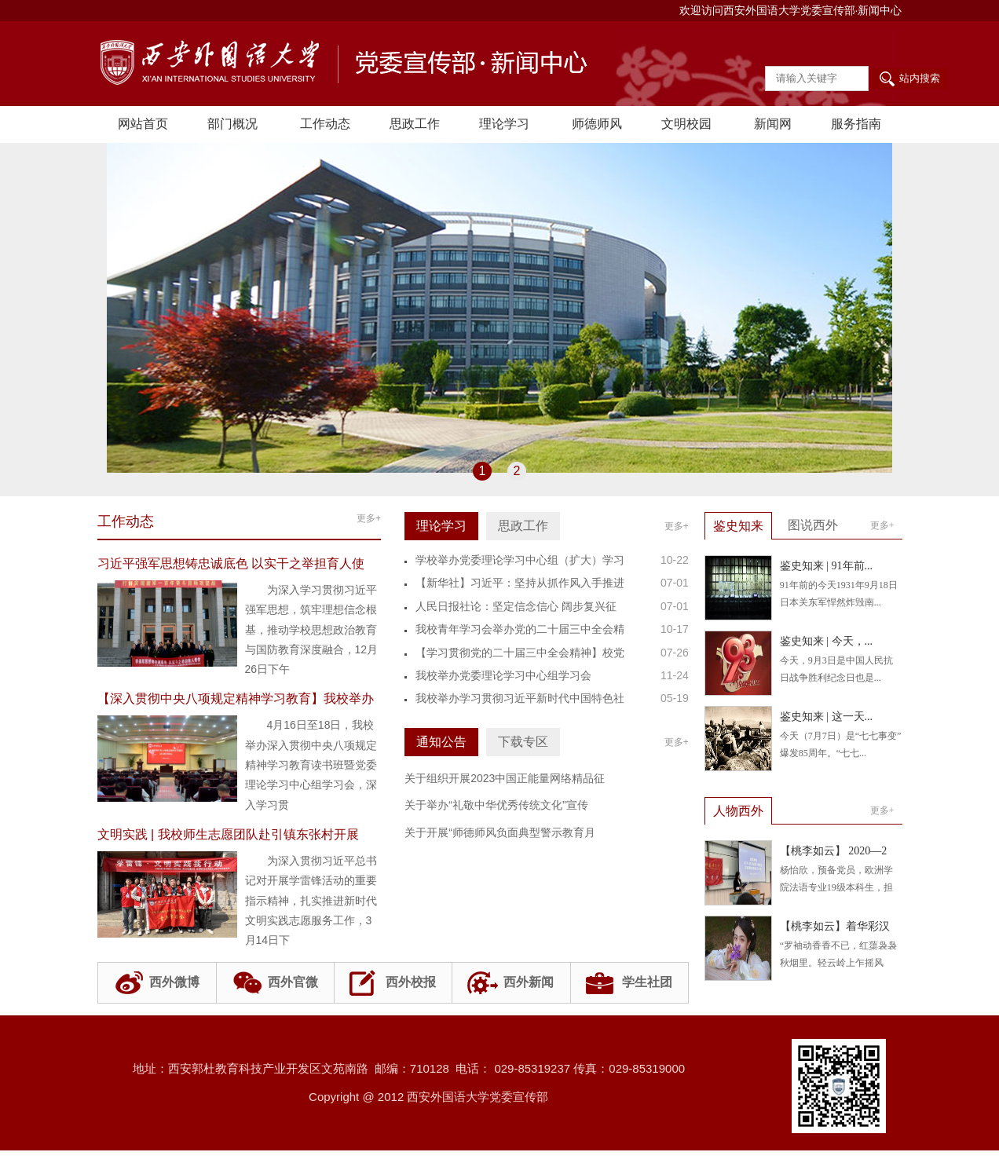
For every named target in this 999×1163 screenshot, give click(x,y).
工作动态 (325, 123)
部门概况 (232, 123)
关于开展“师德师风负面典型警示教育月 (499, 832)
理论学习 (504, 123)
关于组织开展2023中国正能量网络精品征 (504, 778)
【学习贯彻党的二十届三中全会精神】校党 (519, 652)
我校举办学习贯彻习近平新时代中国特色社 (519, 698)
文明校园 (686, 123)
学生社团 (647, 982)
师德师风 (597, 123)
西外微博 (174, 982)
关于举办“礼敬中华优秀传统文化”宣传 (495, 805)
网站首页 (143, 123)
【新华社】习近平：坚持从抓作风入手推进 (519, 582)
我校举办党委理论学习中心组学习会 (503, 675)
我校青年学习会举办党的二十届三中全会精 (519, 629)
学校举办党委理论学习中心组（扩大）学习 (519, 560)
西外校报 (411, 982)
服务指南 (856, 123)
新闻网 (773, 123)
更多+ (369, 518)
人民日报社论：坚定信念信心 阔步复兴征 (516, 606)
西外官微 (293, 982)
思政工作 (415, 123)
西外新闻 (528, 982)
